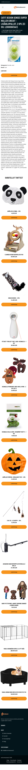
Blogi (4, 741)
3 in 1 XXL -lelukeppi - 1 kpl (14, 520)
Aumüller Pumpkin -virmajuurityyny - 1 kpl (14, 477)
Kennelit (5, 736)
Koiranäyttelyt (6, 738)
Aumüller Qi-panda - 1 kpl (14, 211)
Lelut (13, 65)
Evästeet (19, 760)
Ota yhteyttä (13, 760)
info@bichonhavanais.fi (5, 1)
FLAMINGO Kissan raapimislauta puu (14, 254)
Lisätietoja (14, 75)
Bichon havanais (7, 733)
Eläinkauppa (6, 13)
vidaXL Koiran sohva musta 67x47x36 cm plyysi (14, 692)
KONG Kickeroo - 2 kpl (14, 298)
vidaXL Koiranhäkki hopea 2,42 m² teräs (14, 649)
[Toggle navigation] (2, 7)
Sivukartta (19, 762)
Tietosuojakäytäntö (11, 762)
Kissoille (9, 65)
